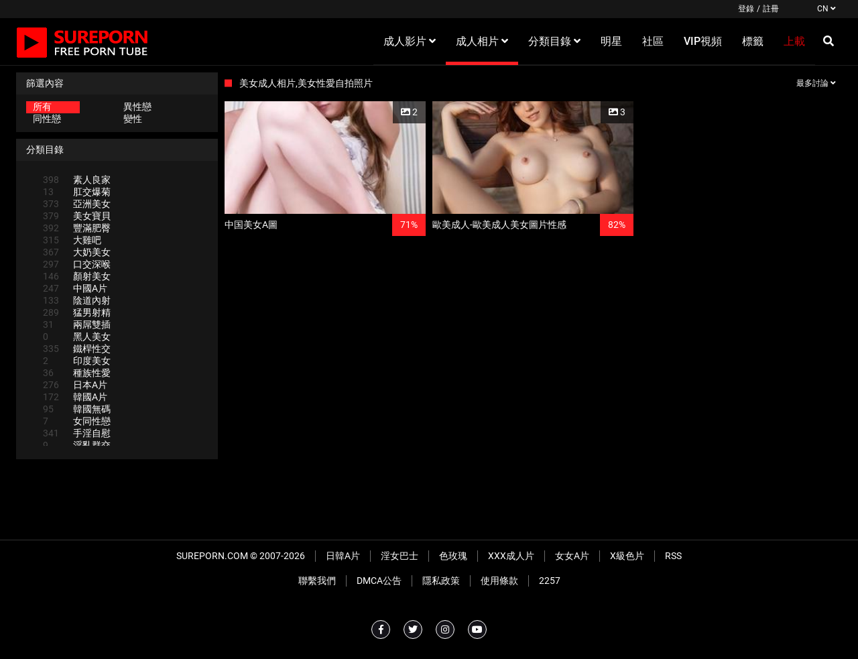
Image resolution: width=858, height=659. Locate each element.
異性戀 (137, 106)
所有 (42, 106)
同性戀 (47, 118)
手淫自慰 (77, 433)
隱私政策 (441, 580)
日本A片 (75, 384)
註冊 (771, 8)
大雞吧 (72, 240)
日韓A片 (343, 555)
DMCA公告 (379, 580)
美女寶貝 (77, 216)
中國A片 (75, 288)
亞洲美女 (77, 203)
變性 (132, 118)
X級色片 (627, 555)
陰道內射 (77, 300)
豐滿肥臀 (77, 228)
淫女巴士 (399, 555)
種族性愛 (77, 372)
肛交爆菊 (77, 191)
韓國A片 (75, 397)
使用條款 (499, 580)
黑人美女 (77, 336)
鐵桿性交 (77, 348)
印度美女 (77, 360)
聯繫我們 (317, 580)
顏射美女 (77, 276)
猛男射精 (77, 312)
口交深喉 (77, 264)
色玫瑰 (453, 555)
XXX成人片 (511, 555)
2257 (549, 580)
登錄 (746, 8)
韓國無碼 (77, 409)
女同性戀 (77, 421)
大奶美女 (77, 252)
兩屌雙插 (77, 324)
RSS (673, 555)
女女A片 (572, 555)
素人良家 (77, 179)
